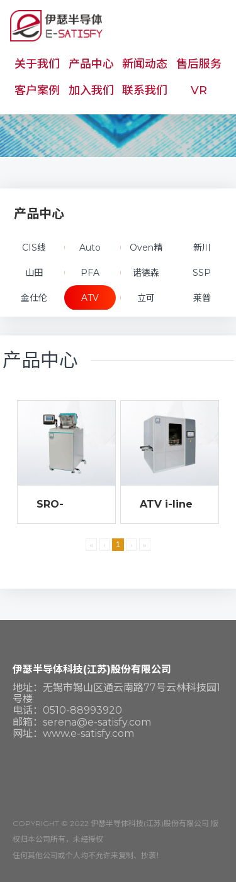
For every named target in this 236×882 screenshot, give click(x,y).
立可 (146, 297)
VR (199, 90)
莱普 (202, 297)
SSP (202, 272)
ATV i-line (166, 504)
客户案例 (37, 90)
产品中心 (91, 64)
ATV (90, 297)
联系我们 (144, 90)
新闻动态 (144, 64)
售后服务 (199, 64)
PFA (90, 272)
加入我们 (91, 90)
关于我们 (37, 64)
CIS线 (34, 247)
